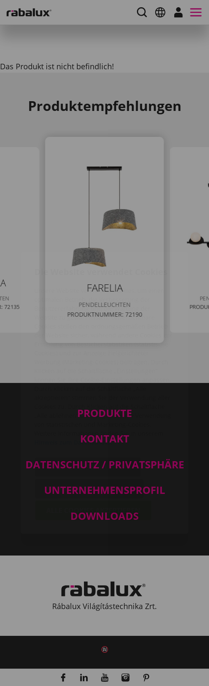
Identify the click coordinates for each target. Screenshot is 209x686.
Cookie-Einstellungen (88, 417)
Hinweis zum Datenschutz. (73, 392)
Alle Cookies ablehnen (89, 438)
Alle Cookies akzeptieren (93, 460)
